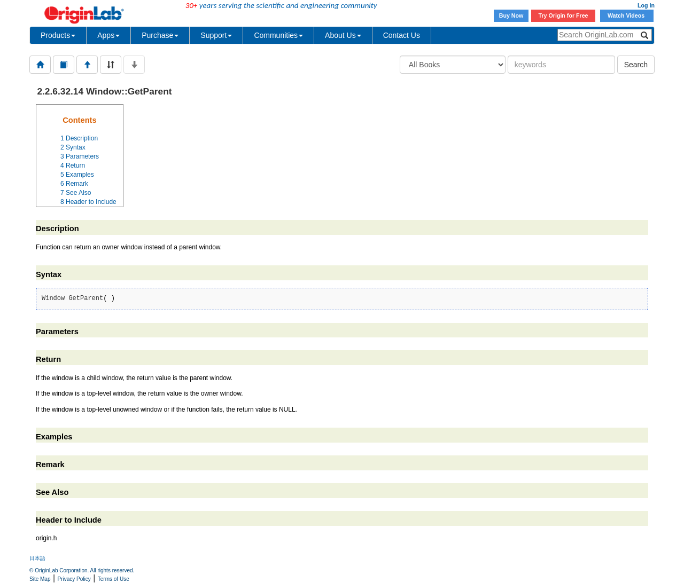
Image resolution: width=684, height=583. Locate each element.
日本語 (37, 558)
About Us (343, 35)
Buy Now (511, 15)
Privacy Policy (74, 579)
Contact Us (401, 35)
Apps (108, 35)
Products (58, 35)
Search (636, 64)
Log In (646, 5)
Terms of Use (113, 579)
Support (216, 35)
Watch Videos (627, 15)
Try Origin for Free (563, 15)
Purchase (160, 35)
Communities (278, 35)
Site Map (39, 579)
